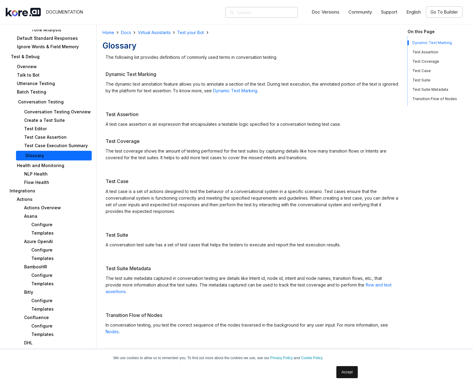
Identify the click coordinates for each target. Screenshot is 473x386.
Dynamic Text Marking (235, 90)
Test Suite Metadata (430, 89)
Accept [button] (347, 372)
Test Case (421, 70)
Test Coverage (425, 61)
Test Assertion (425, 52)
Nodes (112, 331)
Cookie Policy (312, 358)
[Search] (270, 12)
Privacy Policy (281, 358)
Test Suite (421, 80)
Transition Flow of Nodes (434, 98)
